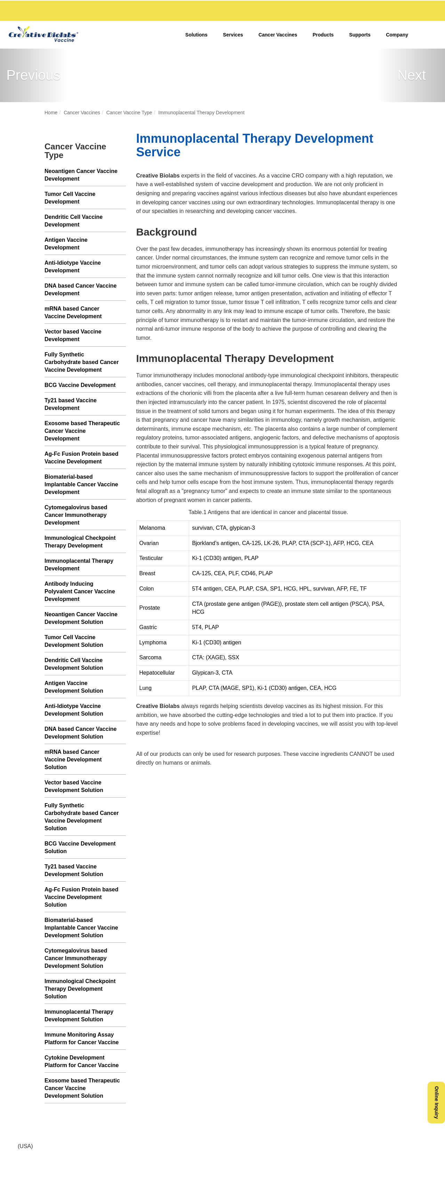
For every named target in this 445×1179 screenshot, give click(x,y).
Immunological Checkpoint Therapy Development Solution (79, 988)
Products (323, 35)
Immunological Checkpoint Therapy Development (79, 542)
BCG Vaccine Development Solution (80, 847)
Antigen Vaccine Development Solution (73, 687)
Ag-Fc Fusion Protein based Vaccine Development (81, 457)
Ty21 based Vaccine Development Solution (73, 870)
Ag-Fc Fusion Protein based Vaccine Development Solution (81, 897)
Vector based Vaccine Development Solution (73, 786)
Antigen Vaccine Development (66, 243)
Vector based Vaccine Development (73, 335)
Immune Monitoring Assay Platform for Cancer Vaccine (81, 1038)
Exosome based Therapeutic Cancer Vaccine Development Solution (82, 1088)
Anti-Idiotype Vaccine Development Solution (73, 710)
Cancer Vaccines (277, 35)
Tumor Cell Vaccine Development (69, 198)
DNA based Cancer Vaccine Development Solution (80, 733)
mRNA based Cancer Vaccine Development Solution (73, 759)
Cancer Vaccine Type (129, 112)
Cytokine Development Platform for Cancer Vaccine (81, 1061)
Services (233, 35)
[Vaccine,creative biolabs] (43, 34)
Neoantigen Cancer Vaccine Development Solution (81, 618)
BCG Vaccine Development (80, 385)
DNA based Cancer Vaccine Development (80, 289)
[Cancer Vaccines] (222, 75)
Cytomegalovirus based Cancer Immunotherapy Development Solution (75, 958)
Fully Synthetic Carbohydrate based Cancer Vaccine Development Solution (81, 816)
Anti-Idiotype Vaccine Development (72, 266)
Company (397, 35)
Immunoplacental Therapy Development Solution (78, 1015)
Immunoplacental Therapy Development (201, 112)
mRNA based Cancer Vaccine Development (73, 312)
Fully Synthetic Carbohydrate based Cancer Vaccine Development (81, 362)
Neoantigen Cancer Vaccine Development (81, 175)
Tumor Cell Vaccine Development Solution (73, 641)
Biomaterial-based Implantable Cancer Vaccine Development (81, 484)
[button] (33, 75)
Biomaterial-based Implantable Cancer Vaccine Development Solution (81, 927)
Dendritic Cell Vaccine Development (73, 221)
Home (50, 112)
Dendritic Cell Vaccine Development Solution (73, 664)
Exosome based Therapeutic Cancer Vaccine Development (82, 431)
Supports (359, 35)
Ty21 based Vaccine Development (70, 404)
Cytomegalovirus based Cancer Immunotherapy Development (75, 515)
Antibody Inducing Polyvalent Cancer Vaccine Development (79, 591)
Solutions (196, 35)
